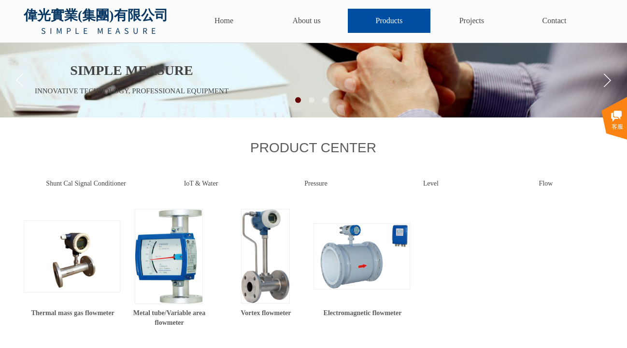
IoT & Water (201, 183)
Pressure (315, 183)
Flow (546, 183)
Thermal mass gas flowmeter (72, 313)
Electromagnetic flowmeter (363, 313)
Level (431, 183)
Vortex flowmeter (266, 313)
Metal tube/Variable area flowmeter (169, 317)
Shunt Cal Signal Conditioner (86, 183)
